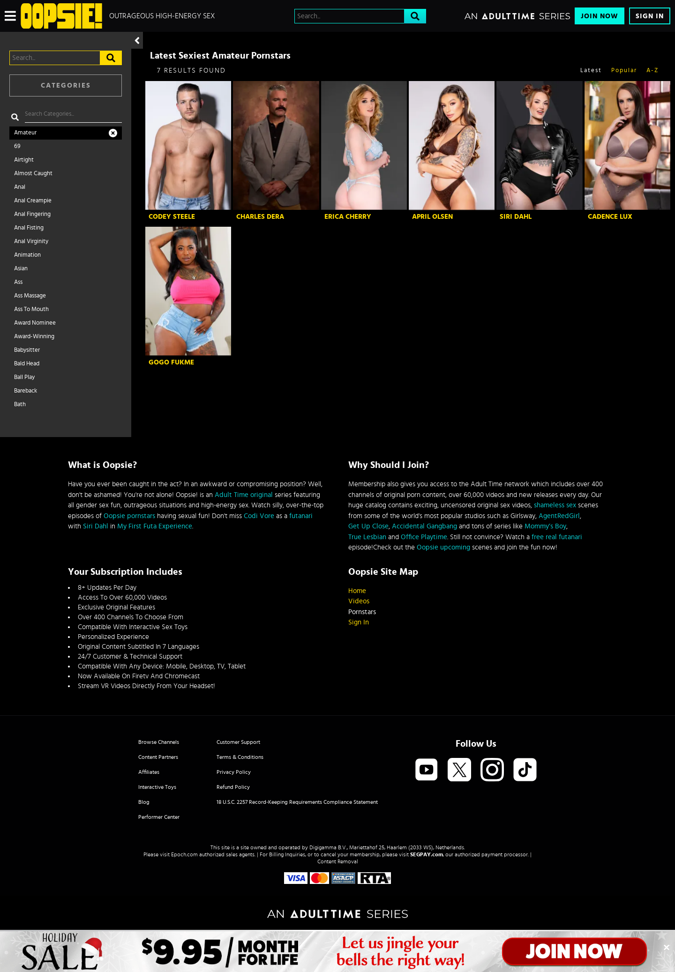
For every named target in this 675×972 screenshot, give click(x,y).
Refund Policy (233, 787)
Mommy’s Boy (545, 526)
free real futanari (557, 537)
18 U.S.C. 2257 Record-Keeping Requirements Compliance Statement (297, 802)
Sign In (650, 16)
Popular (624, 70)
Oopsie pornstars (129, 515)
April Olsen (432, 216)
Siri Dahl (516, 216)
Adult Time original (244, 494)
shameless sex (555, 505)
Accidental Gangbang (424, 526)
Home (357, 590)
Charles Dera (260, 216)
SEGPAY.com (426, 854)
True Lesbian (367, 537)
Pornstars (362, 612)
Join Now (599, 16)
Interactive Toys (157, 787)
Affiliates (148, 772)
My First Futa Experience (154, 526)
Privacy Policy (234, 772)
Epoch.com (184, 854)
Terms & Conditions (240, 757)
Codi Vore (259, 515)
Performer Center (159, 817)
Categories (66, 85)
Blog (144, 802)
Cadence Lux (610, 216)
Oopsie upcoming (443, 547)
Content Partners (158, 757)
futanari (301, 515)
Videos (358, 601)
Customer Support (238, 742)
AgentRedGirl (559, 515)
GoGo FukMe (171, 362)
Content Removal (337, 861)
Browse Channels (158, 742)
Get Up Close (368, 526)
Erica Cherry (347, 216)
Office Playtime (424, 537)
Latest (591, 70)
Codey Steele (172, 216)
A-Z (652, 70)
